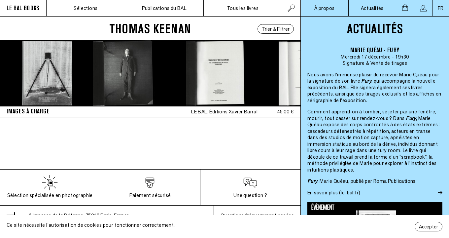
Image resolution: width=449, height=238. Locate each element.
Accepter (428, 226)
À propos (324, 8)
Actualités (372, 8)
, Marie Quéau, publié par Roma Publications (361, 181)
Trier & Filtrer (276, 29)
